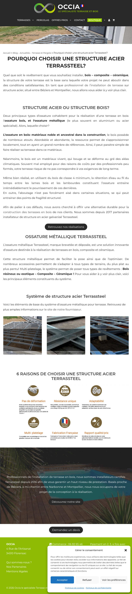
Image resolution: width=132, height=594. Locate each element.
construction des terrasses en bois (27, 212)
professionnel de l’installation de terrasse (94, 85)
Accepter (62, 579)
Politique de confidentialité (98, 588)
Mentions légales (17, 571)
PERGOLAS (43, 20)
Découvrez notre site (66, 501)
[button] (125, 550)
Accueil (7, 53)
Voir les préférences (114, 579)
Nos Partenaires (16, 566)
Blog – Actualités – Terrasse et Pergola (32, 53)
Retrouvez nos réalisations (66, 226)
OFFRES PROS (62, 20)
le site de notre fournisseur (62, 309)
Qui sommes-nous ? (19, 562)
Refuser (87, 579)
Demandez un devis (66, 530)
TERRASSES (26, 20)
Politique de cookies (74, 588)
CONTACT (79, 20)
